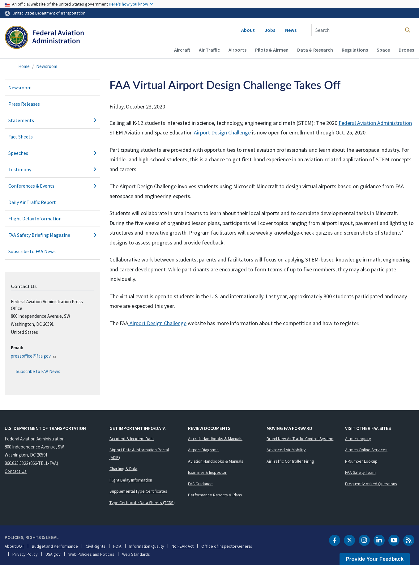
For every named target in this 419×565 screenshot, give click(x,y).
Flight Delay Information (35, 218)
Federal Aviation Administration (375, 122)
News (291, 30)
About (248, 30)
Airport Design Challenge (222, 132)
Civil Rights (95, 546)
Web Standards (136, 554)
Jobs (270, 30)
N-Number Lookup (361, 461)
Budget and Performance (55, 546)
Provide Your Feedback (375, 559)
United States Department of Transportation (49, 13)
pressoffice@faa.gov (33, 356)
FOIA (117, 546)
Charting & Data (123, 468)
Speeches (52, 153)
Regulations (355, 50)
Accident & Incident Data (131, 438)
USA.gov (53, 554)
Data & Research (315, 50)
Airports (237, 50)
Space (383, 50)
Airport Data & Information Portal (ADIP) (139, 453)
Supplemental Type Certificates (138, 491)
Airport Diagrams (203, 449)
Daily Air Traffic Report (32, 202)
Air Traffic (209, 50)
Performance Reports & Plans (215, 495)
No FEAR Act (183, 546)
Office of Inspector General (226, 546)
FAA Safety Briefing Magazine (52, 235)
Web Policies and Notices (91, 554)
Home (24, 66)
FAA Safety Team (360, 472)
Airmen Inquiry (358, 438)
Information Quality (146, 546)
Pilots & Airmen (272, 50)
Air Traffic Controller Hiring (290, 461)
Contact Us (16, 471)
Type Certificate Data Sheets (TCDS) (142, 502)
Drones (406, 50)
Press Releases (24, 104)
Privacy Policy (25, 554)
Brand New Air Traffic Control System (300, 438)
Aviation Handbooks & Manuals (215, 461)
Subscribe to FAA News (32, 251)
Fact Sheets (20, 137)
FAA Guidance (200, 483)
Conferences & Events (52, 186)
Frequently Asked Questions (371, 483)
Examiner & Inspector (207, 472)
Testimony (52, 169)
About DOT (14, 546)
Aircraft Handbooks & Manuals (215, 438)
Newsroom (46, 66)
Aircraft (182, 50)
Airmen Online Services (366, 449)
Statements (52, 120)
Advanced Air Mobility (286, 449)
